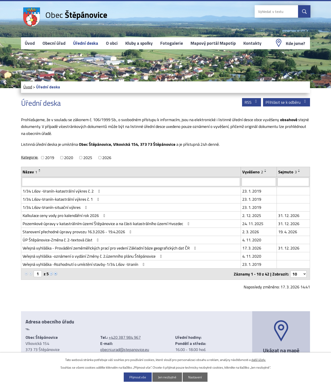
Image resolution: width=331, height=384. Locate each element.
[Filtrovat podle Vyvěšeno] (259, 182)
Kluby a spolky (139, 43)
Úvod (30, 43)
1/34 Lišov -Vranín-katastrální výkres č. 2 (62, 191)
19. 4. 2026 (287, 232)
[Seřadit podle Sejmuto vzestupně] (299, 170)
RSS (252, 102)
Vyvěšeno (252, 172)
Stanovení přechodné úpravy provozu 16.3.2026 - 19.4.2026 (78, 232)
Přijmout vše (137, 377)
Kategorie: (29, 157)
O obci (112, 43)
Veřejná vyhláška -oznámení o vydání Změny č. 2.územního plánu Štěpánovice (93, 256)
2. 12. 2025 (251, 215)
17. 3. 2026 (251, 248)
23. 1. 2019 (251, 191)
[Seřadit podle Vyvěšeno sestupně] (265, 171)
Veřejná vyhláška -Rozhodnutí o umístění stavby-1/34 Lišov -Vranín (84, 264)
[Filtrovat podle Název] (131, 182)
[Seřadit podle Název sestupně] (39, 171)
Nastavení (195, 377)
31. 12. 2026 (288, 215)
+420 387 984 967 (125, 337)
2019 (49, 158)
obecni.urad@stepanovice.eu (124, 349)
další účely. (258, 359)
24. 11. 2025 (252, 224)
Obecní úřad (53, 43)
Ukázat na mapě (281, 350)
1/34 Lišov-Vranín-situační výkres (56, 207)
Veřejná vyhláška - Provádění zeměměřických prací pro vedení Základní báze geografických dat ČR (110, 248)
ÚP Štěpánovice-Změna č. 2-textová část (61, 240)
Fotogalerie (171, 43)
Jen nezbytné (167, 377)
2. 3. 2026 (250, 232)
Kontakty (252, 43)
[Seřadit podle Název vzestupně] (39, 170)
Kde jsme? (295, 43)
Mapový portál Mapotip (213, 43)
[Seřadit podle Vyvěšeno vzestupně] (265, 170)
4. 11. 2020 (251, 240)
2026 (106, 158)
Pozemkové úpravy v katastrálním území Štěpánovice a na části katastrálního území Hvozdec (107, 224)
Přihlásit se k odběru (287, 102)
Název (30, 172)
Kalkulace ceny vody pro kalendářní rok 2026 (65, 215)
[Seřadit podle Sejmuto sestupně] (299, 171)
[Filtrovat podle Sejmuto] (293, 182)
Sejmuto (287, 172)
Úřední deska (85, 43)
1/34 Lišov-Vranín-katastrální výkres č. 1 (62, 199)
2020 (68, 158)
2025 (87, 158)
